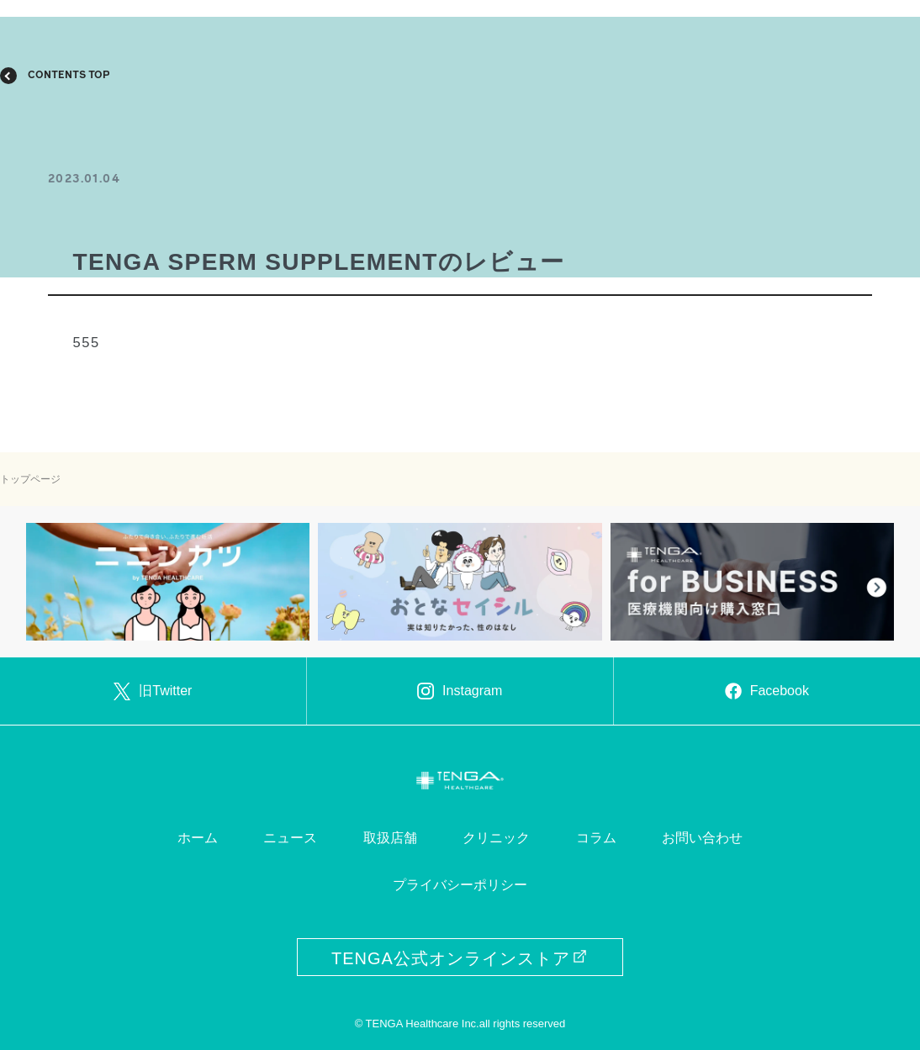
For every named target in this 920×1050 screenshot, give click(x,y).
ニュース (290, 838)
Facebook (767, 691)
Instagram (459, 691)
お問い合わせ (702, 838)
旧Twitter (153, 691)
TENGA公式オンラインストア (460, 958)
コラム (596, 838)
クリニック (496, 838)
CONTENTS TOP (69, 76)
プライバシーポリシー (460, 885)
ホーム (197, 838)
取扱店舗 (390, 838)
